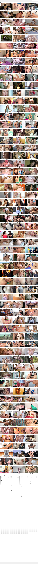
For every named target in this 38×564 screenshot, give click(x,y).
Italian (23, 483)
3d (4, 477)
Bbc (4, 494)
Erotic (14, 497)
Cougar (14, 476)
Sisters (33, 494)
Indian (23, 479)
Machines (23, 494)
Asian (4, 488)
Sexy (33, 489)
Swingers (33, 512)
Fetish (14, 504)
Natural (23, 505)
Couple (14, 477)
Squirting (33, 505)
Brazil (4, 511)
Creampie (14, 478)
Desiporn (1, 555)
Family (14, 502)
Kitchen (23, 487)
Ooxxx (11, 558)
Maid (23, 495)
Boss (4, 510)
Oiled (23, 511)
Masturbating (23, 497)
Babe (4, 491)
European (14, 498)
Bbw (4, 495)
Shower (33, 492)
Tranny (20, 554)
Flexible (14, 510)
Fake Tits (14, 501)
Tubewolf (20, 558)
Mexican (23, 499)
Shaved (33, 490)
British (4, 514)
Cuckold (14, 480)
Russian (33, 484)
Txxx (20, 559)
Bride (4, 513)
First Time (14, 507)
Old (23, 512)
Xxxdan (30, 553)
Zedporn (30, 559)
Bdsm (4, 496)
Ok (10, 557)
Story (33, 507)
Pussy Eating (33, 477)
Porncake (11, 559)
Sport (33, 504)
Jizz (23, 485)
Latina (23, 490)
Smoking (33, 499)
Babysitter (4, 492)
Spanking (33, 502)
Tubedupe (20, 555)
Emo (14, 496)
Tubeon (20, 556)
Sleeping (33, 497)
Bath (4, 493)
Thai (33, 517)
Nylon (23, 509)
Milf (23, 500)
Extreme (14, 499)
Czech (14, 483)
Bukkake (4, 517)
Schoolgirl (33, 486)
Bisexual (4, 505)
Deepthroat (14, 486)
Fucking (14, 515)
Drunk (14, 494)
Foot (14, 511)
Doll (14, 491)
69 (4, 478)
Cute (14, 482)
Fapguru (1, 557)
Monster (23, 504)
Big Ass (4, 501)
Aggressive (4, 480)
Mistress (23, 502)
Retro (33, 480)
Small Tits (33, 498)
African (4, 479)
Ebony (14, 495)
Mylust (11, 555)
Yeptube (30, 555)
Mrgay (11, 554)
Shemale (33, 491)
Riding (33, 481)
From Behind (14, 514)
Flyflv (1, 559)
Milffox (11, 553)
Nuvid (11, 556)
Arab (4, 487)
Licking (23, 492)
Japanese (23, 484)
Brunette (4, 516)
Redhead (33, 479)
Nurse (23, 508)
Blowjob (4, 508)
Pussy (33, 476)
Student (33, 510)
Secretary (33, 487)
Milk (23, 501)
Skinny (33, 495)
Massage (23, 496)
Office (23, 510)
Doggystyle (14, 490)
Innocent (23, 480)
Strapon (33, 508)
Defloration (14, 487)
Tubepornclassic (21, 557)
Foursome (14, 512)
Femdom (14, 503)
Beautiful (4, 498)
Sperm (33, 503)
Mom (23, 503)
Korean (23, 488)
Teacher (33, 515)
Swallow (33, 511)
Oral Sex (23, 514)
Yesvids (30, 556)
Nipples (23, 506)
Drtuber (1, 556)
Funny (14, 516)
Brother (4, 515)
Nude (23, 507)
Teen (33, 516)
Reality (33, 478)
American (4, 483)
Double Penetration (14, 493)
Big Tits (4, 503)
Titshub (20, 553)
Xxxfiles (30, 554)
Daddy (14, 484)
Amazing (4, 482)
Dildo (14, 488)
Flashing (14, 509)
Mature (23, 498)
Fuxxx (1, 560)
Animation (4, 485)
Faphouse (1, 558)
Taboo (33, 513)
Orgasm (23, 515)
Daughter (14, 485)
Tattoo (33, 514)
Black (4, 506)
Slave (33, 496)
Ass (4, 489)
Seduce (33, 488)
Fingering (14, 506)
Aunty (4, 490)
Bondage (4, 509)
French (14, 513)
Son (33, 501)
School (33, 485)
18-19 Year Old (4, 476)
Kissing (23, 486)
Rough (33, 483)
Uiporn (20, 560)
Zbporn (30, 558)
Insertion (23, 481)
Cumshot (14, 481)
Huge (23, 478)
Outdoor (23, 517)
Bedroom (4, 499)
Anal (4, 484)
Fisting (14, 508)
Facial (14, 500)
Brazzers (4, 512)
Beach (4, 497)
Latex (23, 489)
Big (4, 500)
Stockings (33, 506)
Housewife (23, 477)
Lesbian (23, 491)
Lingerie (23, 493)
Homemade (23, 476)
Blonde (4, 507)
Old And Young (23, 513)
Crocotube (1, 553)
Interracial (23, 482)
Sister (33, 493)
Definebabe (2, 554)
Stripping (33, 509)
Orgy (23, 516)
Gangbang (14, 517)
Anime (4, 486)
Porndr (11, 560)
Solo (33, 500)
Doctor (14, 489)
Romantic (33, 482)
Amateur (4, 481)
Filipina (14, 505)
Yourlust (30, 557)
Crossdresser (14, 479)
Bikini (4, 504)
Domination (14, 492)
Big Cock (4, 502)
